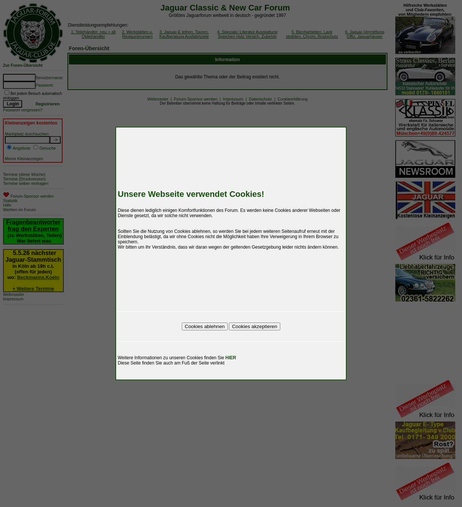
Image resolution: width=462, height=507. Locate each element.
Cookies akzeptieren (254, 326)
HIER (231, 357)
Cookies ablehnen (205, 326)
